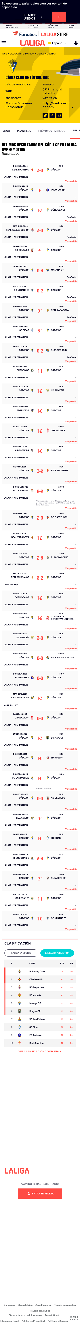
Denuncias (9, 1305)
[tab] (21, 953)
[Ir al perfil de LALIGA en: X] (45, 115)
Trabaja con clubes (40, 1311)
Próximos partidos (51, 130)
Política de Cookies (58, 1321)
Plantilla (24, 130)
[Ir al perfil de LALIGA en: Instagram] (59, 115)
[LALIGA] (32, 43)
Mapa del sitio (25, 1305)
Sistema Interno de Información (25, 1315)
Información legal (9, 1321)
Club (6, 130)
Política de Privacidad (33, 1321)
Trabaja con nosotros (65, 1305)
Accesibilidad (52, 1315)
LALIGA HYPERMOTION (57, 953)
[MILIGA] (75, 43)
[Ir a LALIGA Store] (40, 33)
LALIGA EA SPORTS (21, 953)
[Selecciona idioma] (58, 43)
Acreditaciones (43, 1305)
